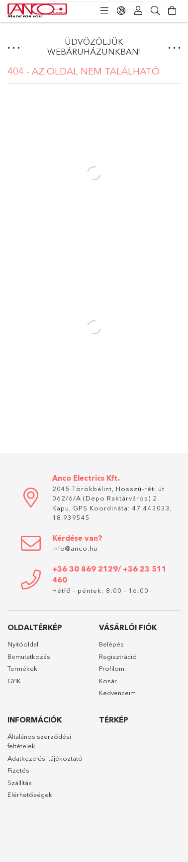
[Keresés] (155, 10)
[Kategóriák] (104, 10)
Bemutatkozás (28, 656)
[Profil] (138, 10)
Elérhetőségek (29, 794)
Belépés (111, 644)
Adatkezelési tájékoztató (45, 758)
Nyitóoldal (22, 644)
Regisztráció (118, 656)
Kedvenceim (117, 693)
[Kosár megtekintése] (172, 10)
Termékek (22, 668)
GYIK (14, 681)
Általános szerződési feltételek (39, 741)
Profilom (111, 668)
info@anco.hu (74, 548)
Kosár (108, 681)
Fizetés (18, 770)
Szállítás (19, 783)
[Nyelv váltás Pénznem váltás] (121, 10)
